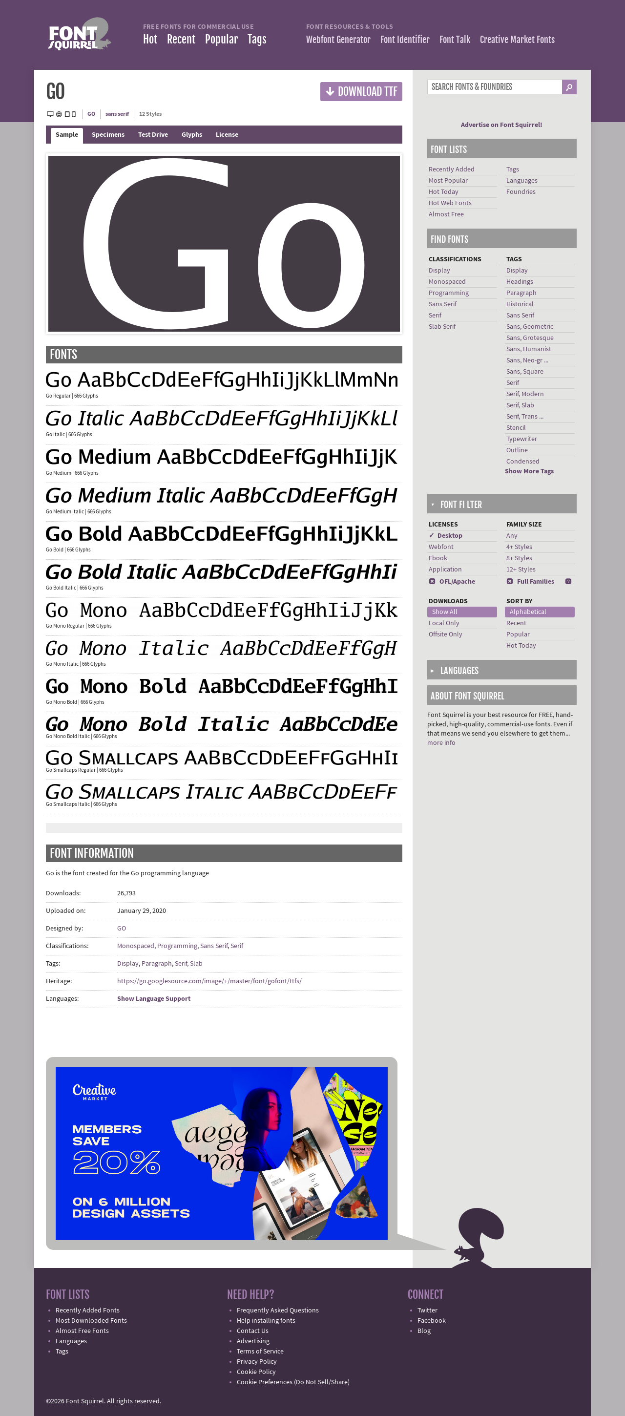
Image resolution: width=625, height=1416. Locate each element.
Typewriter (521, 439)
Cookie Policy (256, 1372)
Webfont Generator (338, 39)
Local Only (444, 623)
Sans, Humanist (528, 349)
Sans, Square (524, 371)
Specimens (108, 135)
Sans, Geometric (529, 326)
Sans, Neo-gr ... (527, 360)
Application (445, 569)
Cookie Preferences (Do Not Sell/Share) (293, 1382)
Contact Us (253, 1331)
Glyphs (192, 135)
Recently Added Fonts (88, 1310)
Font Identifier (405, 39)
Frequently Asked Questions (278, 1310)
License (227, 135)
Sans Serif (214, 946)
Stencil (516, 427)
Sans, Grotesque (530, 338)
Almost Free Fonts (82, 1331)
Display (128, 963)
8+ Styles (519, 558)
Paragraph (157, 963)
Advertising (253, 1341)
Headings (519, 281)
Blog (424, 1331)
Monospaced (135, 946)
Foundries (521, 192)
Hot (150, 39)
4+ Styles (519, 547)
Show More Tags (529, 471)
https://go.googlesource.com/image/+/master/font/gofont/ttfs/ (209, 981)
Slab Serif (442, 326)
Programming (177, 946)
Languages (522, 180)
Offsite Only (445, 634)
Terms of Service (260, 1351)
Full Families (530, 582)
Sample (67, 135)
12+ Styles (521, 569)
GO (91, 114)
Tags (257, 39)
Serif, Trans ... (524, 416)
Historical (520, 304)
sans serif (117, 114)
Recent (181, 39)
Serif (236, 946)
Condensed (523, 461)
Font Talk (454, 39)
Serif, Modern (525, 394)
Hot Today (443, 192)
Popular (221, 39)
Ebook (438, 558)
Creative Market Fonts (517, 39)
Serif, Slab (189, 963)
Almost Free (446, 214)
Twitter (427, 1310)
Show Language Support (153, 999)
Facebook (431, 1320)
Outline (517, 450)
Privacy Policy (257, 1361)
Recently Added (452, 169)
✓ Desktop (445, 536)
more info (441, 743)
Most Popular (448, 180)
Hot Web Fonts (450, 203)
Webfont (441, 547)
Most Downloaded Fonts (91, 1320)
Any (512, 535)
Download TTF (361, 91)
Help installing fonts (266, 1320)
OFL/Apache (452, 582)
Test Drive (153, 135)
